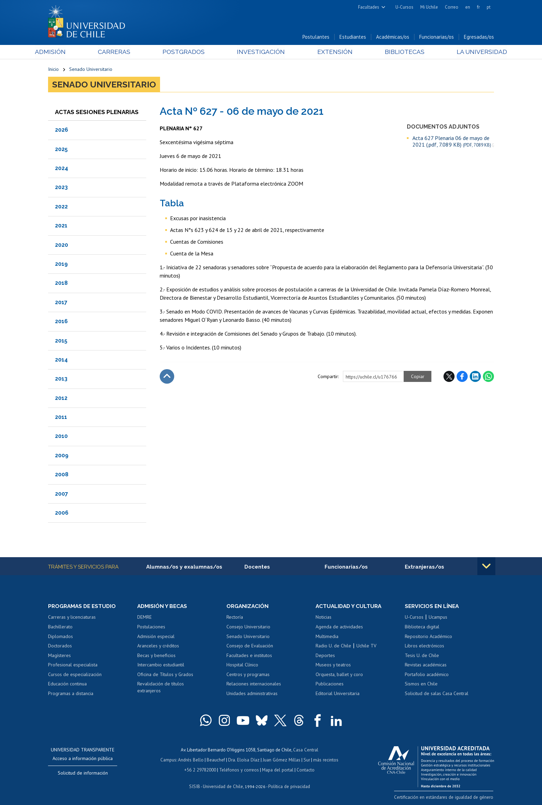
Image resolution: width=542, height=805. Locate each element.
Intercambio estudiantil (160, 666)
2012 (61, 398)
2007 (61, 494)
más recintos (324, 760)
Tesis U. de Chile (422, 656)
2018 (61, 283)
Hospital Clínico (242, 666)
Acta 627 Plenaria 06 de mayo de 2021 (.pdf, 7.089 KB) (451, 141)
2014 (61, 360)
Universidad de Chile (222, 786)
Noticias (323, 618)
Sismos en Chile (421, 685)
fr (478, 7)
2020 (61, 245)
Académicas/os (392, 37)
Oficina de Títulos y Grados (165, 675)
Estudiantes (352, 37)
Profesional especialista (72, 666)
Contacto (305, 770)
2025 (61, 149)
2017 (61, 303)
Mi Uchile (429, 7)
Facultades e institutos (249, 656)
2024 (61, 169)
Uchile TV (366, 646)
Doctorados (60, 646)
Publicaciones (330, 685)
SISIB (195, 786)
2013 (61, 379)
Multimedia (327, 637)
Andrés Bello (192, 760)
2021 (61, 226)
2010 (61, 436)
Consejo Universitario (248, 627)
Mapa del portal (277, 770)
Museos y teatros (333, 666)
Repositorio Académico (428, 637)
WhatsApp (488, 377)
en (467, 7)
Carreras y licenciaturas (72, 618)
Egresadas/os (479, 37)
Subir (167, 377)
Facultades (368, 7)
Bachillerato (60, 627)
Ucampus (438, 618)
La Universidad (468, 52)
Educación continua (67, 685)
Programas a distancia (70, 694)
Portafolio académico (427, 675)
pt (488, 7)
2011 (61, 417)
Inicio (53, 70)
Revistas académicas (426, 666)
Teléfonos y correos (239, 770)
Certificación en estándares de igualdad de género (445, 798)
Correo (451, 7)
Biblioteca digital (422, 627)
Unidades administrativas (252, 694)
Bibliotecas (395, 52)
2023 (61, 188)
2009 (61, 456)
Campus (170, 760)
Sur (306, 760)
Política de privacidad (288, 786)
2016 (61, 322)
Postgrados (187, 52)
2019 (61, 264)
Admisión (63, 52)
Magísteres (59, 656)
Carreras (122, 52)
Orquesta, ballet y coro (339, 675)
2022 (61, 207)
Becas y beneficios (156, 656)
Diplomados (60, 637)
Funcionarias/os (436, 37)
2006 (61, 513)
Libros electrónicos (424, 646)
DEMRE (144, 618)
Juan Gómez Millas (281, 760)
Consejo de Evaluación (249, 646)
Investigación (260, 52)
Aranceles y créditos (158, 646)
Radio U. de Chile (333, 646)
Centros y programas (248, 675)
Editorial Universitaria (337, 694)
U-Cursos (404, 7)
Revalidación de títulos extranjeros (160, 688)
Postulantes (315, 37)
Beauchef (217, 760)
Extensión (329, 52)
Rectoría (234, 618)
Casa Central (305, 750)
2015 (61, 341)
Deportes (325, 656)
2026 (61, 130)
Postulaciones (151, 627)
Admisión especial (156, 637)
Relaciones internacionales (253, 685)
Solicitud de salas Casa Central (436, 694)
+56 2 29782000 (200, 770)
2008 (61, 475)
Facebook (462, 377)
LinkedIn (475, 377)
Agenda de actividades (339, 627)
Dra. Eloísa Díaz (245, 760)
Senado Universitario (90, 70)
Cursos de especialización (75, 675)
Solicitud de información (83, 774)
